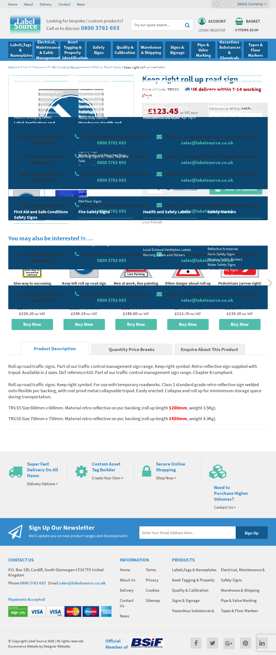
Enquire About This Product (209, 349)
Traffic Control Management (69, 67)
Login (203, 30)
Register (217, 30)
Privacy (152, 580)
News (81, 4)
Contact (64, 4)
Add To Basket (236, 189)
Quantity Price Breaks (236, 118)
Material (155, 134)
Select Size (157, 156)
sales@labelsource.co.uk (82, 583)
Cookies (152, 590)
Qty (151, 178)
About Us (127, 580)
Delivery (46, 4)
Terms (151, 569)
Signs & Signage (32, 67)
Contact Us (127, 603)
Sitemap (153, 600)
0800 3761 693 (100, 28)
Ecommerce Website (23, 646)
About (28, 4)
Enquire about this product (236, 199)
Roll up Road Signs (107, 67)
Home (12, 4)
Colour (215, 156)
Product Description (55, 349)
